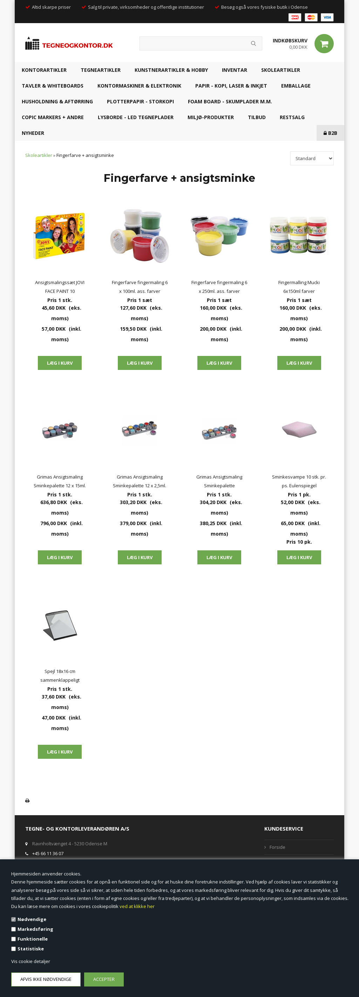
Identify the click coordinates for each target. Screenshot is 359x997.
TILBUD (257, 117)
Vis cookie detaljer (30, 961)
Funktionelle (33, 939)
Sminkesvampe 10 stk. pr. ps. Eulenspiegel (299, 481)
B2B (330, 133)
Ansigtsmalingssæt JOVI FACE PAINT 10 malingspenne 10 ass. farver (59, 287)
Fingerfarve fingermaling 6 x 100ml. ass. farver (140, 286)
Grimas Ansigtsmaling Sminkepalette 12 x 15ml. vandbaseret (60, 482)
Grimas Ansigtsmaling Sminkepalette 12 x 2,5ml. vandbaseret (139, 482)
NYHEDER (33, 133)
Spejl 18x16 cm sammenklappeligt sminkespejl (60, 676)
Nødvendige (32, 919)
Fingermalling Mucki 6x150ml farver (299, 286)
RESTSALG (292, 117)
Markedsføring (35, 929)
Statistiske (31, 949)
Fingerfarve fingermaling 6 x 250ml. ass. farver (219, 286)
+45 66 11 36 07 (47, 853)
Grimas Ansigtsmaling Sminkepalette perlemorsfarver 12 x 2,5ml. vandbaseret (219, 482)
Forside (277, 847)
